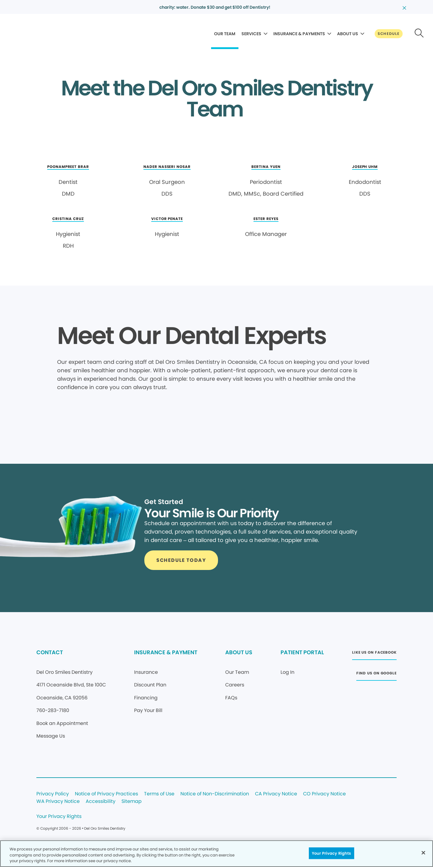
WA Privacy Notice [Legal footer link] (58, 801)
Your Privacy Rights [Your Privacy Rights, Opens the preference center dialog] (331, 853)
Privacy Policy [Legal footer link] (52, 794)
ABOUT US (347, 34)
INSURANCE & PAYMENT (165, 652)
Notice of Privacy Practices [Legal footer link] (106, 794)
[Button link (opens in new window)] (374, 654)
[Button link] (389, 33)
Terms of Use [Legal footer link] (159, 794)
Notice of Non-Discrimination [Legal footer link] (214, 794)
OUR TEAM (224, 34)
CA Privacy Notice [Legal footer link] (276, 794)
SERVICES (251, 34)
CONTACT (49, 652)
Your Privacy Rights (58, 816)
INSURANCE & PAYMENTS (299, 34)
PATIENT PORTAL (302, 652)
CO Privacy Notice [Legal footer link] (324, 794)
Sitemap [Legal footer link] (131, 801)
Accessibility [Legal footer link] (100, 801)
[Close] (423, 852)
